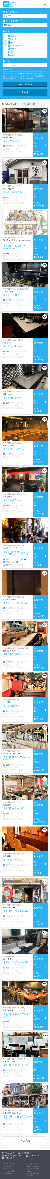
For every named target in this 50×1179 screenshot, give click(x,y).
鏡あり (12, 55)
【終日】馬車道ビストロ (15, 1065)
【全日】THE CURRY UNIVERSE (14, 247)
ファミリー (17, 76)
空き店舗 (21, 74)
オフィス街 (38, 74)
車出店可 (13, 39)
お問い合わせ (8, 1173)
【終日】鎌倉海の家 (13, 808)
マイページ (7, 1169)
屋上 (39, 76)
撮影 (4, 78)
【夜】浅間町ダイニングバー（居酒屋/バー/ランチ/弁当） (17, 553)
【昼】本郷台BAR (12, 500)
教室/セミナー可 (16, 45)
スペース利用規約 (32, 1166)
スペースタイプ (10, 21)
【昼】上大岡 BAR (12, 295)
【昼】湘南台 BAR (12, 398)
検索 (25, 92)
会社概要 (30, 1176)
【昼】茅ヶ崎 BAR (12, 141)
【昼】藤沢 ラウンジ (13, 449)
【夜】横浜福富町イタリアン (17, 655)
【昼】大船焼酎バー (13, 706)
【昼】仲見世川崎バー (14, 860)
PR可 (11, 42)
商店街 (5, 74)
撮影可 (12, 49)
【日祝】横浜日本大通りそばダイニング (17, 1015)
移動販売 (28, 74)
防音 (11, 52)
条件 (6, 31)
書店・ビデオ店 (8, 76)
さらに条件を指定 (25, 84)
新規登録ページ (9, 1166)
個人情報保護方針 (32, 1173)
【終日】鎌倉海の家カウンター (17, 758)
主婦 (43, 76)
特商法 (29, 1171)
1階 (21, 78)
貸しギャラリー (28, 78)
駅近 (32, 74)
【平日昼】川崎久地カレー (17, 911)
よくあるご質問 (9, 1171)
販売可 (12, 36)
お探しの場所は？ (11, 11)
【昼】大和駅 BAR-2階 (15, 962)
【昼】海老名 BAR (12, 346)
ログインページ (9, 1164)
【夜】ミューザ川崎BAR (15, 603)
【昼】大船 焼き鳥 (12, 192)
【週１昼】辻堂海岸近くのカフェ (17, 1117)
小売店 (35, 76)
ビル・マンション (27, 76)
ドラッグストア (13, 74)
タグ (6, 61)
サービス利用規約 (32, 1164)
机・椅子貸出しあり (12, 78)
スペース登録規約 (32, 1169)
